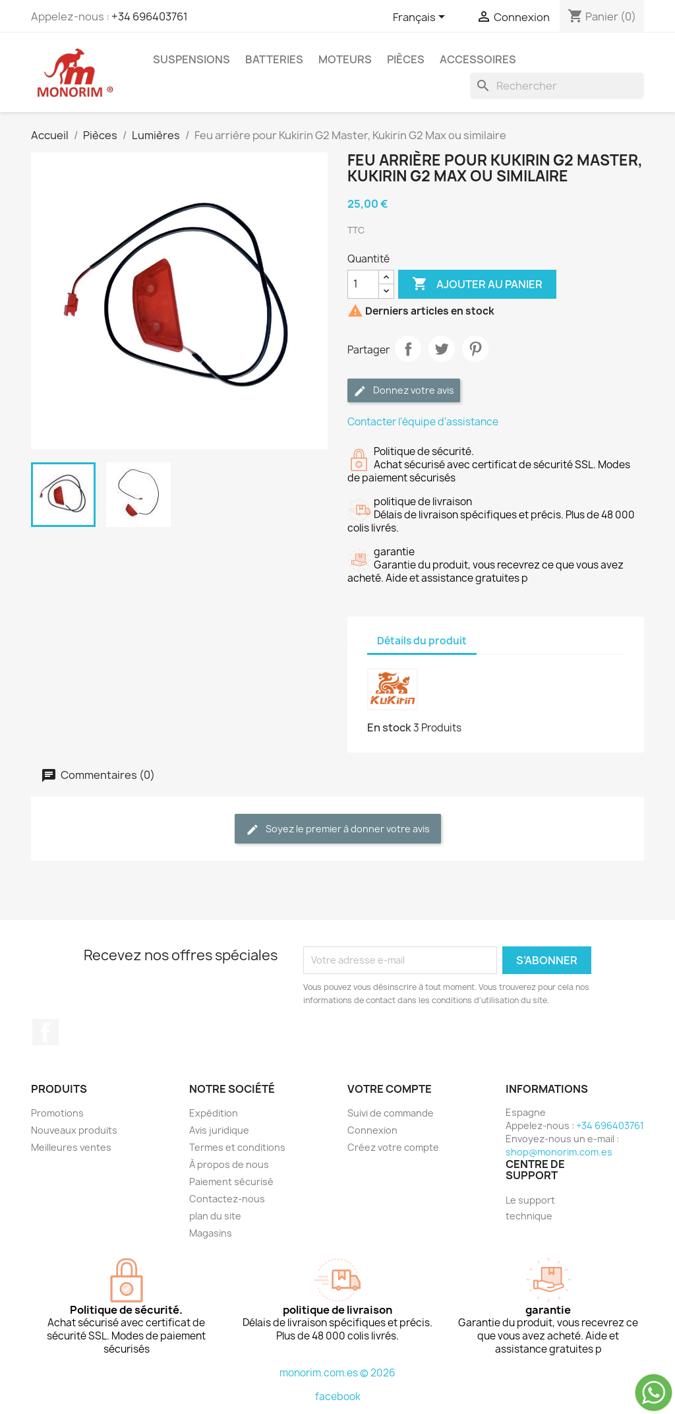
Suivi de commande (390, 1113)
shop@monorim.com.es (559, 1152)
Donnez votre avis (403, 391)
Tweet (441, 349)
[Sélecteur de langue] (421, 18)
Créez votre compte (393, 1147)
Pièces (406, 59)
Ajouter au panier (477, 284)
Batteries (274, 59)
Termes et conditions (237, 1147)
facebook (338, 1396)
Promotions (57, 1113)
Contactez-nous (227, 1198)
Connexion (372, 1130)
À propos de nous (229, 1164)
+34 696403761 (149, 16)
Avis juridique (219, 1130)
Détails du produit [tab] (422, 641)
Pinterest (475, 349)
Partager (408, 349)
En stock (389, 727)
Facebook (45, 1032)
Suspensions (191, 59)
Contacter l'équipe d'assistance (422, 422)
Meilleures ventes (71, 1147)
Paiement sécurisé (231, 1181)
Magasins (210, 1233)
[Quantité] (363, 284)
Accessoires (478, 59)
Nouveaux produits (74, 1130)
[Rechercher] (557, 86)
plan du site (215, 1216)
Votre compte (389, 1089)
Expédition (213, 1113)
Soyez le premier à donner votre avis (338, 829)
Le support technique (530, 1208)
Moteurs (345, 59)
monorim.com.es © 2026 (337, 1373)
